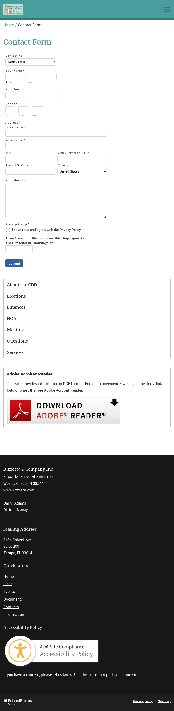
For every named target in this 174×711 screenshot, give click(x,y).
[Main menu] (167, 9)
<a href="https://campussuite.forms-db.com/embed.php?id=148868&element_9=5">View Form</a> (87, 165)
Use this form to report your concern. (105, 674)
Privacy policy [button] (142, 701)
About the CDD (22, 284)
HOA (11, 318)
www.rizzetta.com (18, 490)
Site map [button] (164, 701)
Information (13, 614)
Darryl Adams (14, 503)
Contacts (11, 606)
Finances (16, 307)
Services (15, 352)
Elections (16, 296)
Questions (17, 341)
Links (7, 583)
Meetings (17, 329)
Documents (13, 599)
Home (8, 24)
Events (9, 591)
